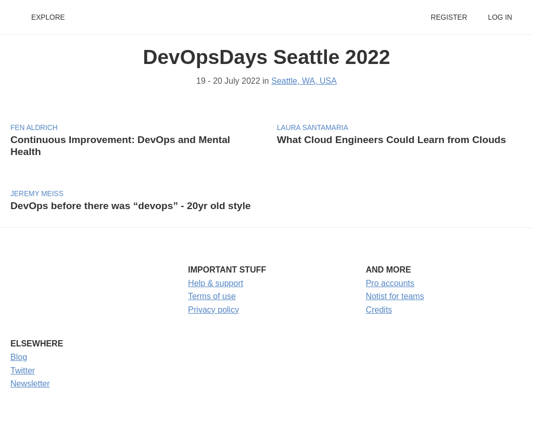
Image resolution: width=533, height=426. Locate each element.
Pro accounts (390, 283)
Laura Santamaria (312, 128)
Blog (18, 357)
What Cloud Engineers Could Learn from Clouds (391, 139)
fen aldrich (34, 128)
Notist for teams (395, 296)
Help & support (215, 283)
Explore (48, 17)
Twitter (22, 370)
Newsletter (30, 383)
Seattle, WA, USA (304, 80)
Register (448, 17)
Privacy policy (213, 309)
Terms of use (212, 296)
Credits (379, 309)
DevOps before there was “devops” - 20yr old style (130, 205)
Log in (500, 17)
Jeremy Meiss (37, 194)
